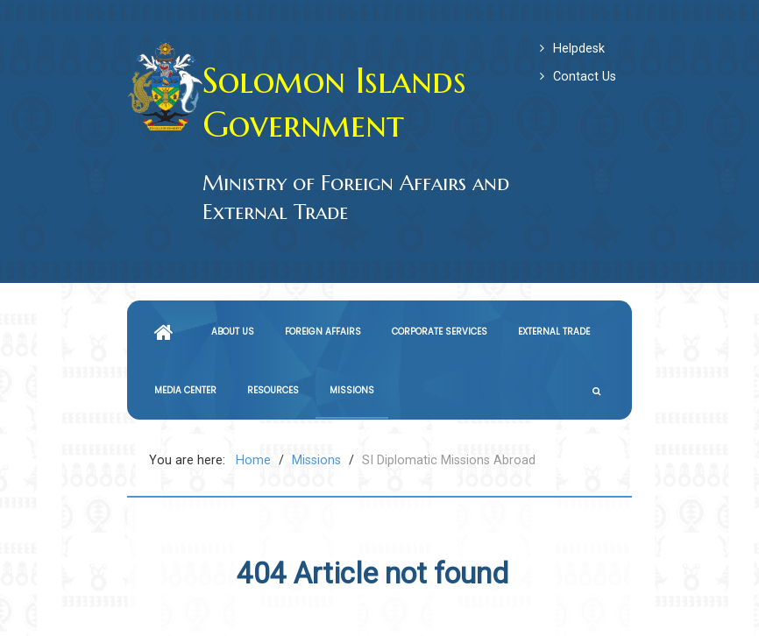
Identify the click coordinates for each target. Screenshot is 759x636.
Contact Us (584, 76)
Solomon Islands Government (334, 102)
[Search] (598, 391)
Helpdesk (579, 48)
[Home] (167, 332)
